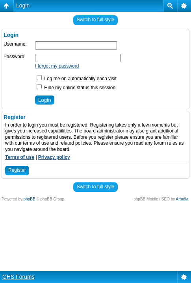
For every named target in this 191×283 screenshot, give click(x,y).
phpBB (29, 199)
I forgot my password (57, 66)
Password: (15, 56)
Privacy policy (54, 157)
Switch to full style (95, 19)
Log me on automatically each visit (77, 78)
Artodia (182, 199)
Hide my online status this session (76, 87)
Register (17, 170)
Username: (15, 44)
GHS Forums (18, 277)
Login (23, 5)
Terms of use (19, 157)
